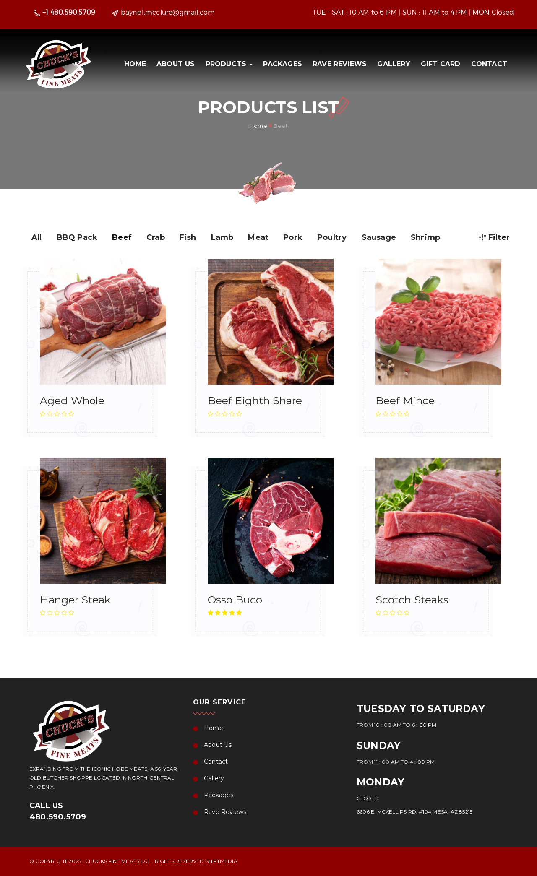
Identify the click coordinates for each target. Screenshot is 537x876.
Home (135, 64)
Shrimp (425, 237)
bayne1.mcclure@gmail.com (168, 12)
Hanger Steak (75, 599)
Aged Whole (72, 400)
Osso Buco (235, 599)
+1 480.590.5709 (68, 12)
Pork (292, 237)
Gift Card (441, 64)
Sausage (379, 237)
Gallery (393, 64)
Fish (188, 237)
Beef (122, 237)
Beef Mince (405, 400)
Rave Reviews (340, 64)
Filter (494, 237)
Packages (282, 64)
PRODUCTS (229, 64)
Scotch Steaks (411, 599)
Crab (155, 237)
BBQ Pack (77, 237)
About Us (175, 64)
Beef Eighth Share (255, 400)
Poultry (332, 237)
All (36, 237)
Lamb (222, 237)
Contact (489, 64)
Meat (258, 237)
